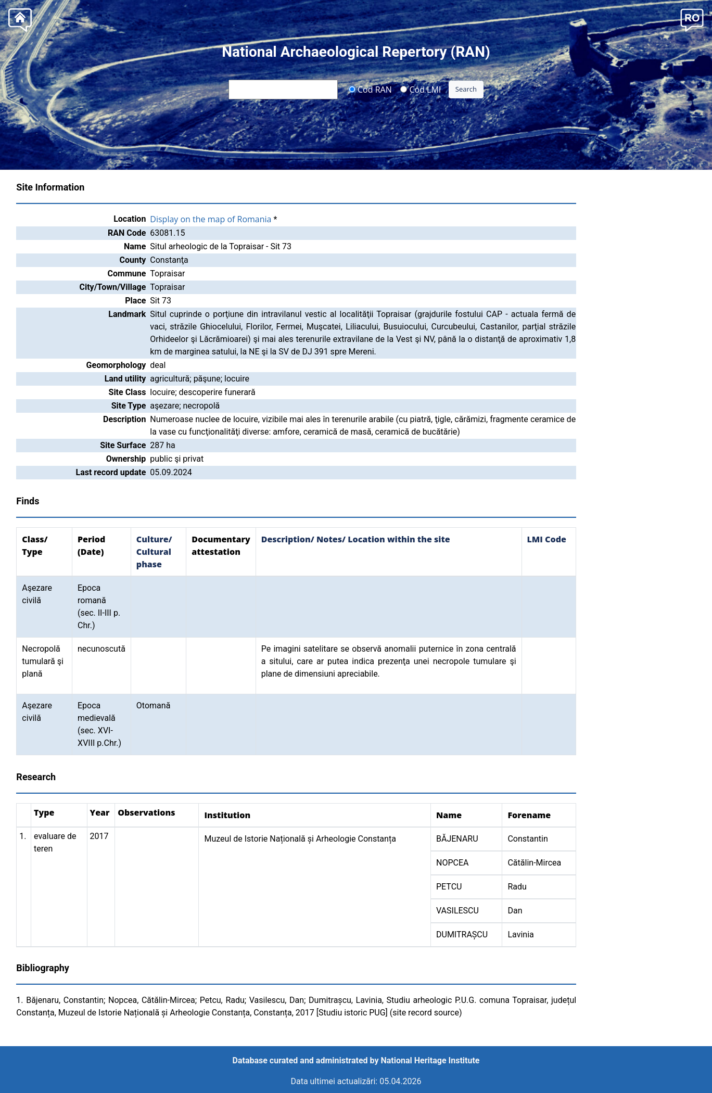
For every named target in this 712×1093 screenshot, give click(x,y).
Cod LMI (420, 89)
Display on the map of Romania (210, 219)
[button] (692, 19)
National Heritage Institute (430, 1060)
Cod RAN (370, 89)
